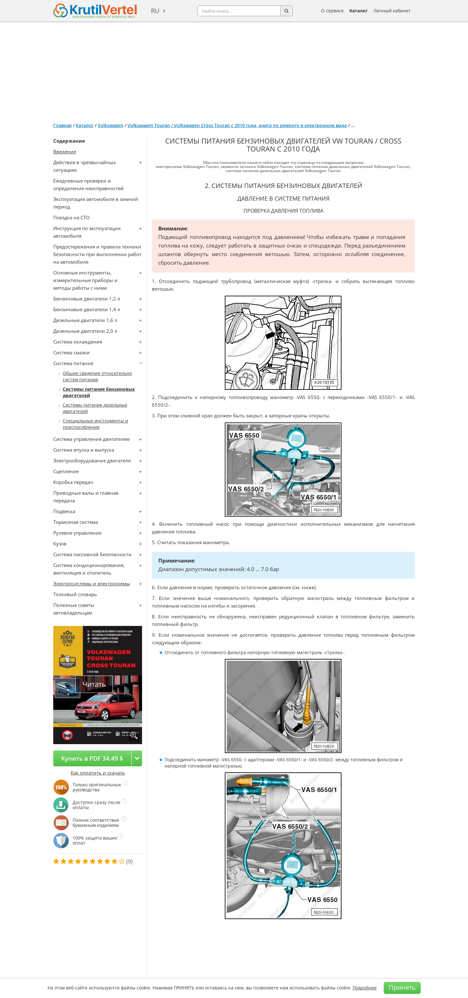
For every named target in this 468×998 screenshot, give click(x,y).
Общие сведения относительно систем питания (97, 376)
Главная (62, 125)
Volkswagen (110, 125)
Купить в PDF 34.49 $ (92, 758)
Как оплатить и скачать (98, 772)
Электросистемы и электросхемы (91, 583)
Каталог (358, 11)
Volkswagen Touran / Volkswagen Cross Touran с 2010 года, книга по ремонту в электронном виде (237, 125)
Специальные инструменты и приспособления (95, 424)
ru (155, 10)
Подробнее (365, 988)
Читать (94, 684)
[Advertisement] (234, 69)
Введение (64, 151)
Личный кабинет (392, 11)
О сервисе (332, 11)
